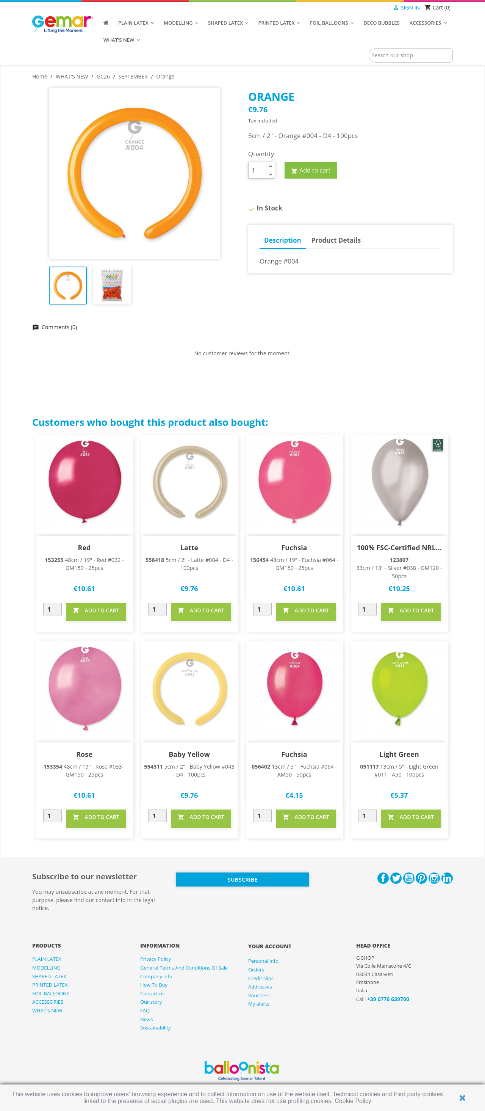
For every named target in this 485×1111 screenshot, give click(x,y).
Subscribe (242, 879)
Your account (269, 946)
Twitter (396, 878)
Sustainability (155, 1027)
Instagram (434, 878)
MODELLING (46, 967)
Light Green (399, 754)
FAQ (145, 1010)
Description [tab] (282, 240)
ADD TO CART (96, 610)
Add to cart (310, 170)
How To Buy (153, 984)
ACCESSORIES (47, 1001)
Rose (84, 754)
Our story (151, 1001)
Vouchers (259, 995)
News (146, 1019)
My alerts (258, 1003)
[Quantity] (257, 170)
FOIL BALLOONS (50, 993)
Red (84, 547)
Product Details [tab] (336, 240)
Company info (156, 976)
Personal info (263, 960)
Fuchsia (294, 547)
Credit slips (261, 978)
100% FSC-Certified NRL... (399, 547)
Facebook (383, 878)
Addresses (260, 986)
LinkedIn (447, 878)
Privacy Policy (155, 959)
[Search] (411, 55)
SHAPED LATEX (49, 976)
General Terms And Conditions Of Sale (184, 967)
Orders (256, 969)
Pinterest (421, 878)
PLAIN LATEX (46, 959)
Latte (189, 547)
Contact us (152, 993)
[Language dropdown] (378, 8)
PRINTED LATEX (49, 984)
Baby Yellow (189, 754)
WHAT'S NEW (47, 1010)
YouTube (409, 878)
